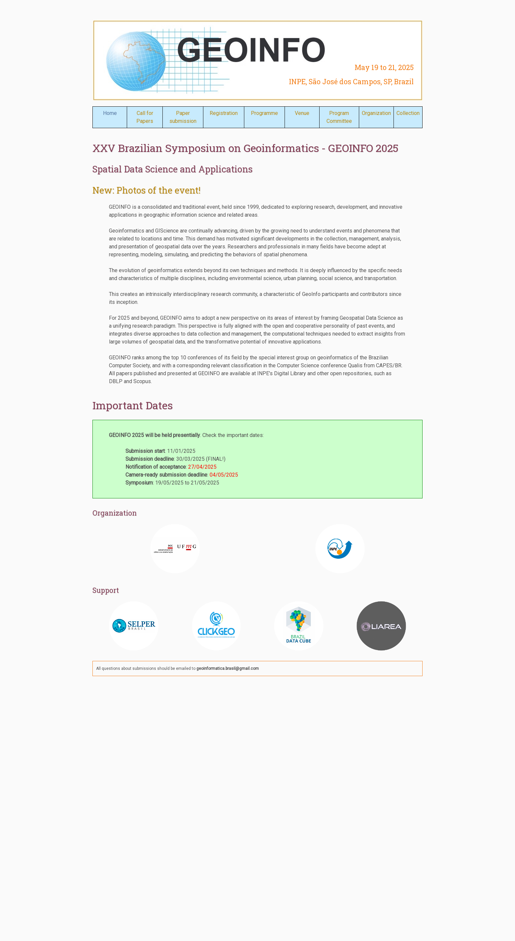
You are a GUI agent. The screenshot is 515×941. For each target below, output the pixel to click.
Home (110, 113)
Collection (408, 113)
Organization (376, 113)
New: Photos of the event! (146, 190)
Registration (224, 113)
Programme (264, 113)
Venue (302, 113)
